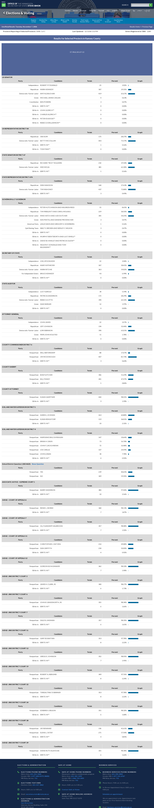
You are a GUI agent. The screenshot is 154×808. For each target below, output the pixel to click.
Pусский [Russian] (101, 11)
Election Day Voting (43, 21)
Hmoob (75, 11)
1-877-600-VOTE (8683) (40, 776)
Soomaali (83, 11)
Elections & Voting (18, 13)
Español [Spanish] (67, 11)
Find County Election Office (84, 21)
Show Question (38, 464)
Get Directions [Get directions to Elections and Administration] (27, 803)
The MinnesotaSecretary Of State (24, 5)
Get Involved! (108, 21)
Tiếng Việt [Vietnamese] (92, 11)
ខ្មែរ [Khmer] (134, 11)
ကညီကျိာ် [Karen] (147, 11)
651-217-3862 (38, 785)
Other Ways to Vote (54, 21)
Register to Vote (33, 21)
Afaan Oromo (125, 11)
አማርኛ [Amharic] (139, 11)
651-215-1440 (35, 774)
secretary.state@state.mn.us (37, 794)
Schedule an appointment (113, 794)
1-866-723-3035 (78, 778)
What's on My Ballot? (65, 21)
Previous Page (147, 27)
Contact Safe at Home (71, 789)
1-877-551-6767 (118, 776)
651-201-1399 (76, 776)
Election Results (74, 21)
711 (36, 778)
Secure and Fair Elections (97, 21)
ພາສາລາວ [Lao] (115, 11)
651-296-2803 (117, 774)
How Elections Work (118, 21)
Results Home (135, 27)
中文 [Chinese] (108, 11)
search (125, 5)
